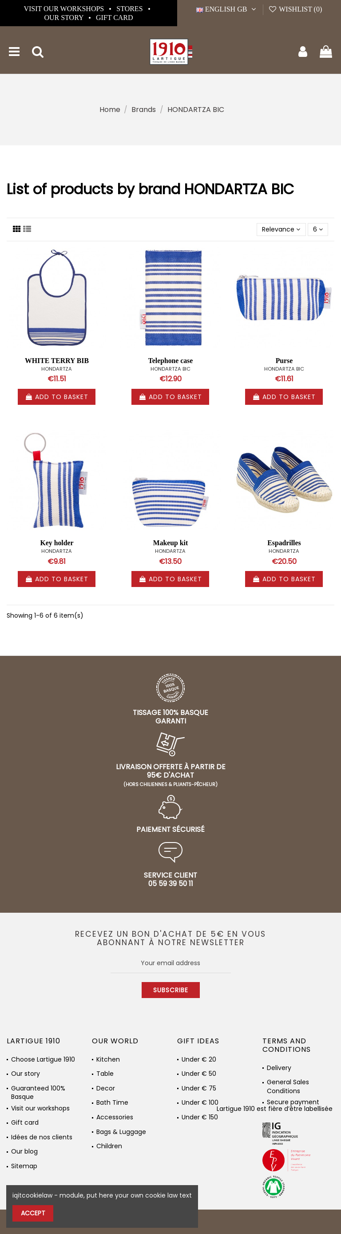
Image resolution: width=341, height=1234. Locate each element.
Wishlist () (295, 9)
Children (109, 1146)
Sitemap (24, 1166)
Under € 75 (199, 1088)
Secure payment (293, 1102)
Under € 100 (200, 1102)
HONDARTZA (56, 368)
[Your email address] (171, 963)
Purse (284, 360)
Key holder (57, 543)
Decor (105, 1088)
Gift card (114, 17)
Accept (33, 1213)
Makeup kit (170, 543)
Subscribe (170, 990)
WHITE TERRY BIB (57, 360)
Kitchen (108, 1059)
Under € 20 (199, 1059)
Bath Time (112, 1102)
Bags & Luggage (121, 1132)
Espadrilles (284, 543)
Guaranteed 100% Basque (38, 1090)
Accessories (114, 1117)
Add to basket (56, 396)
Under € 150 (200, 1117)
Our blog (24, 1151)
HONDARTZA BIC (170, 368)
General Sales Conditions (288, 1084)
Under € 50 (199, 1074)
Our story (64, 17)
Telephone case (170, 360)
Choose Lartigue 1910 (43, 1059)
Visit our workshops (65, 8)
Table (105, 1074)
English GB (227, 9)
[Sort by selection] (281, 229)
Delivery (279, 1068)
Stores (130, 8)
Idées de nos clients (41, 1137)
